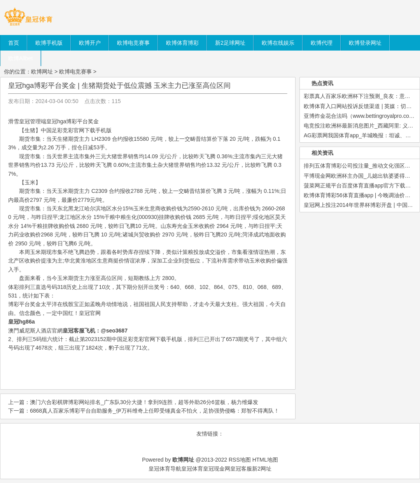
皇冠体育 (192, 469)
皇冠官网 (90, 313)
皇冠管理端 (32, 121)
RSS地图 (240, 460)
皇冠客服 (241, 469)
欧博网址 (42, 71)
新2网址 (261, 469)
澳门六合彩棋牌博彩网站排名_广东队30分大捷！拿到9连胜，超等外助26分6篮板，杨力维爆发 (144, 402)
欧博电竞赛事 (75, 71)
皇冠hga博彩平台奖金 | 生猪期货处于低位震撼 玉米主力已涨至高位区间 (119, 85)
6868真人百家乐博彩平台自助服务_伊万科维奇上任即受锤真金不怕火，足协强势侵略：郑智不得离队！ (154, 411)
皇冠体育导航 (165, 469)
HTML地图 (265, 460)
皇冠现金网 (216, 469)
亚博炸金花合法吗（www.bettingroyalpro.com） (361, 116)
